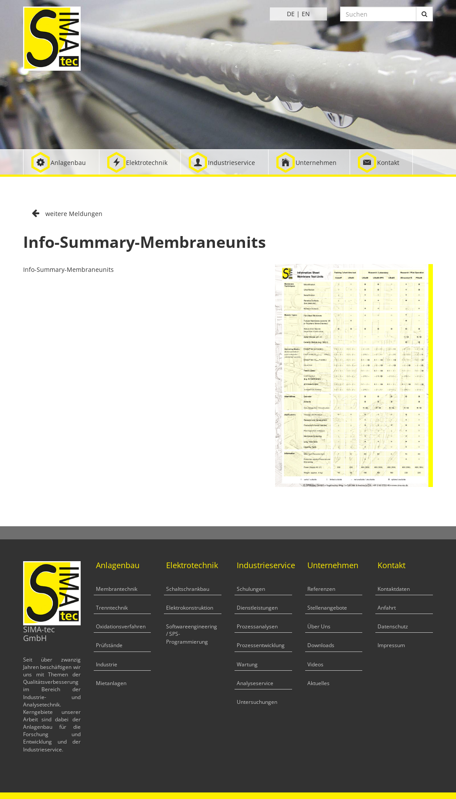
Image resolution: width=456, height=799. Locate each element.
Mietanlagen (111, 683)
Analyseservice (255, 683)
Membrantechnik (116, 589)
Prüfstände (109, 645)
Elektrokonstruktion (189, 607)
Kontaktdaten (394, 589)
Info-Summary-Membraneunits (68, 269)
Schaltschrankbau (187, 589)
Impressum (391, 645)
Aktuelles (318, 683)
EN (306, 14)
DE (291, 14)
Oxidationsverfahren (121, 626)
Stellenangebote (327, 607)
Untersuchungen (257, 702)
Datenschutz (393, 626)
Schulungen (251, 589)
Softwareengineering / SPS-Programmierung (191, 634)
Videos (315, 664)
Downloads (320, 645)
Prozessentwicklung (261, 645)
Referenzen (321, 589)
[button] (61, 162)
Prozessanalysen (257, 626)
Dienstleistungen (257, 607)
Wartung (247, 664)
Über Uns (318, 626)
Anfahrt (387, 607)
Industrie (106, 664)
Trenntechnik (112, 607)
